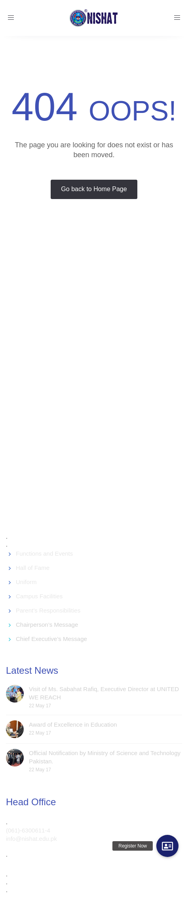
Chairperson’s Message (47, 624)
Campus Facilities (39, 596)
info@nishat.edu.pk (31, 838)
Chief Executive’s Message (51, 638)
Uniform (26, 582)
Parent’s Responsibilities (48, 610)
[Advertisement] (93, 382)
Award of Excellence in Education (73, 724)
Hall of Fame (32, 567)
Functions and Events (44, 553)
